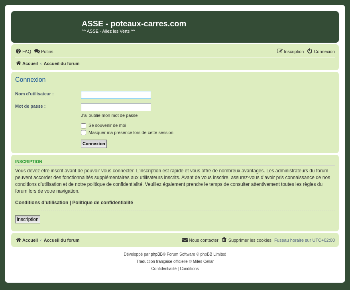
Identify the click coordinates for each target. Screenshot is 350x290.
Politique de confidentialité (102, 202)
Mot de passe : (30, 106)
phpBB (157, 254)
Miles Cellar (203, 261)
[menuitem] (23, 51)
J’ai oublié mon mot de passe (109, 115)
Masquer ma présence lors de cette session (127, 132)
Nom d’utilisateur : (34, 93)
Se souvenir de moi (103, 125)
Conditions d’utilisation (41, 202)
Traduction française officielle (162, 261)
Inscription (28, 219)
